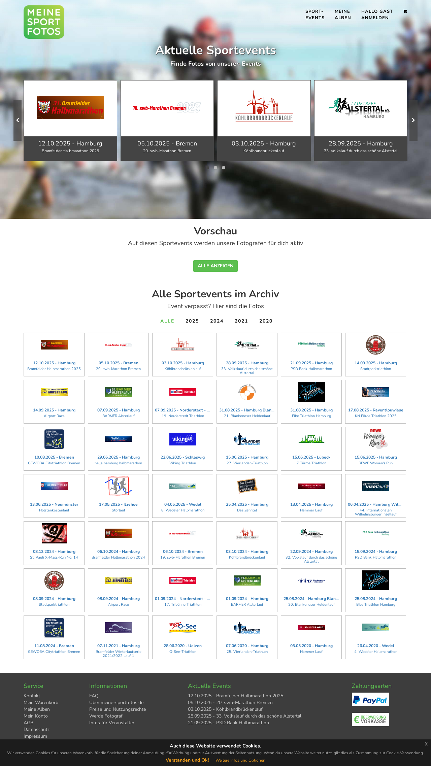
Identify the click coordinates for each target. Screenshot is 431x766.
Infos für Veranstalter (111, 723)
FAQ (94, 696)
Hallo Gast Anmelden (377, 14)
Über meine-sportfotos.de (116, 702)
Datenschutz (36, 729)
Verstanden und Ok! (187, 760)
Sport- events (315, 14)
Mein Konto (36, 716)
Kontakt (32, 696)
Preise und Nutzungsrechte (117, 709)
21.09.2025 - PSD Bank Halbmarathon (228, 723)
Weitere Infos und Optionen (240, 760)
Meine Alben (343, 14)
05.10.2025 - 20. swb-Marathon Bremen (230, 702)
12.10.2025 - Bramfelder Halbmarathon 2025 (235, 696)
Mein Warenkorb (41, 702)
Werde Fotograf (106, 716)
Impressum (35, 736)
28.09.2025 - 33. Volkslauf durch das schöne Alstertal (244, 716)
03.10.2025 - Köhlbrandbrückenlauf (225, 709)
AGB (28, 723)
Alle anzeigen (215, 266)
